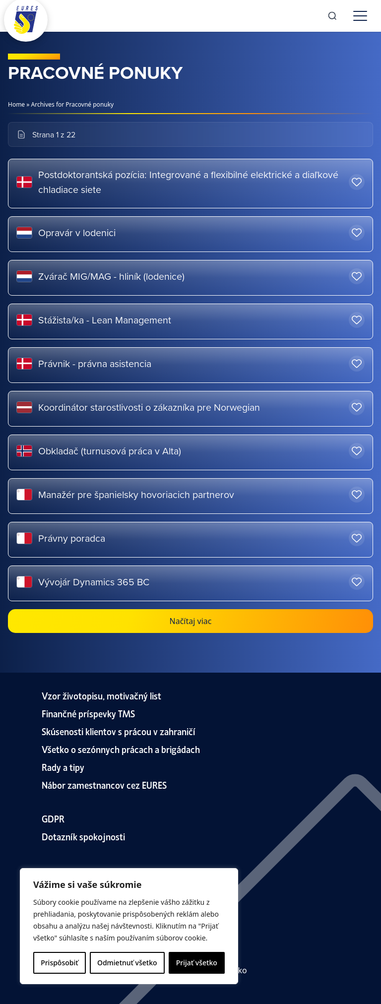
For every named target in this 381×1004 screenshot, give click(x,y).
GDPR (53, 818)
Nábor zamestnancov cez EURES (104, 784)
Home (16, 104)
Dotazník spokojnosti (83, 836)
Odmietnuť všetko (127, 962)
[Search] (332, 16)
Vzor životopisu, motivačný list (101, 695)
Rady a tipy (63, 766)
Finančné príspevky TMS (88, 713)
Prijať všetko (196, 962)
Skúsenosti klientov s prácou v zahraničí (118, 731)
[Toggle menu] (360, 16)
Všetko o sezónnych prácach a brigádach (121, 749)
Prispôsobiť (59, 962)
